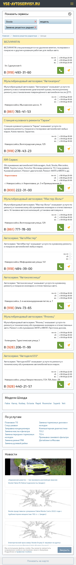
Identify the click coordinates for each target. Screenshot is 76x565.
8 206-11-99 (17, 347)
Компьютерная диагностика (53, 428)
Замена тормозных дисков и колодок (53, 424)
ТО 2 (41, 431)
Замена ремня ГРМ (14, 440)
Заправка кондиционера (17, 428)
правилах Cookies (24, 552)
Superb (56, 403)
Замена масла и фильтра (17, 431)
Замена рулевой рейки (16, 443)
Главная (5, 36)
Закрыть (64, 549)
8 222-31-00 (18, 190)
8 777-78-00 (17, 229)
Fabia (7, 403)
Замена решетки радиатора (25, 36)
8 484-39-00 (18, 268)
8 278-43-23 (17, 150)
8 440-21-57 (18, 386)
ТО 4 (41, 434)
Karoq (14, 403)
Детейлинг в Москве (49, 440)
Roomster (47, 403)
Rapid (38, 403)
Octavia (30, 403)
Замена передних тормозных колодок (19, 436)
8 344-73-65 (17, 307)
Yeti (63, 403)
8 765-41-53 (17, 111)
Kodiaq (22, 403)
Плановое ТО (11, 422)
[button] (38, 560)
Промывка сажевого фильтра (54, 437)
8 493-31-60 (17, 72)
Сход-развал (11, 425)
